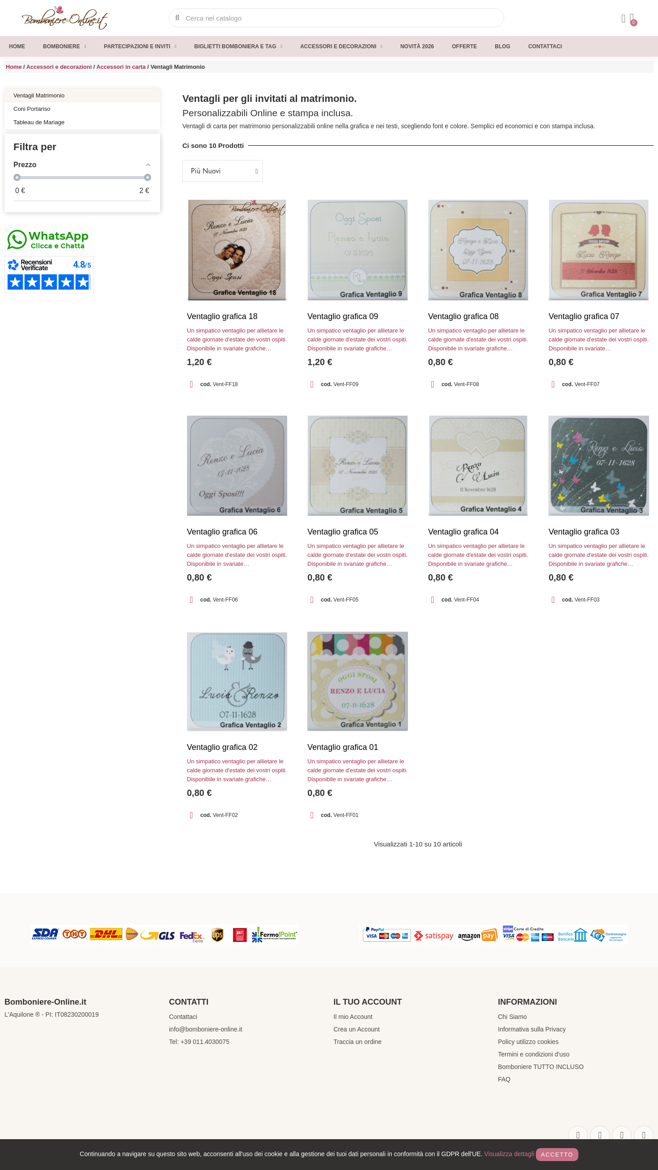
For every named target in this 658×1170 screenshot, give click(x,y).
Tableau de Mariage (38, 122)
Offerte (464, 46)
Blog (502, 46)
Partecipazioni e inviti (140, 46)
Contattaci (545, 46)
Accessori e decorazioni (341, 46)
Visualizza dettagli (509, 1153)
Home (17, 46)
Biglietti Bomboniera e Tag (238, 46)
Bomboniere (64, 46)
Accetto (557, 1154)
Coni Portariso (31, 108)
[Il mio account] (621, 19)
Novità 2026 (417, 46)
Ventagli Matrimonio (38, 95)
